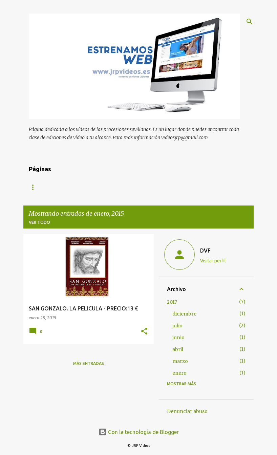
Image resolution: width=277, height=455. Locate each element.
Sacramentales (183, 187)
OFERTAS (140, 187)
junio (178, 337)
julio (177, 326)
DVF (205, 250)
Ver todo (39, 222)
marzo (180, 361)
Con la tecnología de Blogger (139, 432)
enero (179, 373)
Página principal (48, 187)
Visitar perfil (213, 260)
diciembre (184, 314)
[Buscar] (250, 22)
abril (177, 349)
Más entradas (88, 363)
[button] (144, 331)
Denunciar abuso (187, 411)
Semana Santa (98, 187)
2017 (172, 302)
